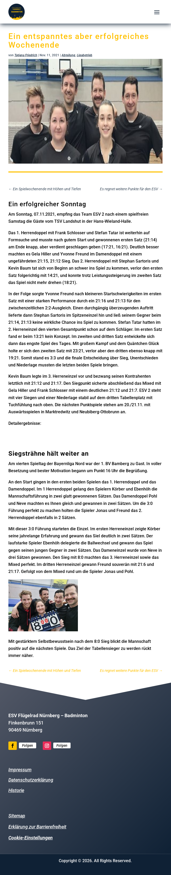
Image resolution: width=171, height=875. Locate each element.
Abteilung (68, 55)
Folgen (27, 745)
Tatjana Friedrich (25, 55)
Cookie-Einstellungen (30, 837)
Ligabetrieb (84, 55)
